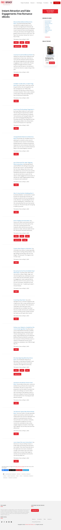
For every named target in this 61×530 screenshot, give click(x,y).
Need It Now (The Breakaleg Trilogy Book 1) (24, 109)
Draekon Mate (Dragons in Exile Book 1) (23, 248)
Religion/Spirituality (48, 30)
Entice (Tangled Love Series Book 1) (22, 220)
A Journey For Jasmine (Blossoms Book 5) (23, 54)
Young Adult (47, 26)
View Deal (52, 62)
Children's (46, 31)
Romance (5, 477)
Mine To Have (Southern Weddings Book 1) (24, 193)
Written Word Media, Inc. (30, 524)
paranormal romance (28, 475)
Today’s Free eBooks (25, 2)
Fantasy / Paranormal (50, 56)
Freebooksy (47, 37)
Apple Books (17, 46)
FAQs (45, 519)
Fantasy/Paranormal (48, 23)
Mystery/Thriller (48, 22)
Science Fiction (47, 27)
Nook (22, 42)
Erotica (18, 474)
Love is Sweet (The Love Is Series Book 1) (23, 442)
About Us (33, 519)
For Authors (45, 2)
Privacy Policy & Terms (36, 521)
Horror (46, 32)
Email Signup (39, 2)
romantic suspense (13, 477)
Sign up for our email (19, 466)
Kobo (27, 42)
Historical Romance (26, 474)
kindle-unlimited (11, 475)
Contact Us (49, 519)
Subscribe (57, 2)
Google (24, 46)
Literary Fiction (47, 28)
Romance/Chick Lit (48, 20)
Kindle (16, 42)
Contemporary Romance (10, 474)
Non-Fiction (47, 24)
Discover (32, 2)
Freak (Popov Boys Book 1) (20, 300)
